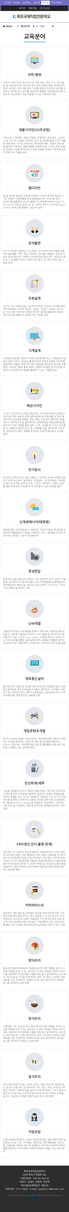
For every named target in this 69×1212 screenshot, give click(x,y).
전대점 (16, 2)
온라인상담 (45, 8)
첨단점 (36, 2)
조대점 (7, 2)
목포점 (45, 2)
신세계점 (26, 2)
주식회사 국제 (34, 1195)
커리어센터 (56, 2)
